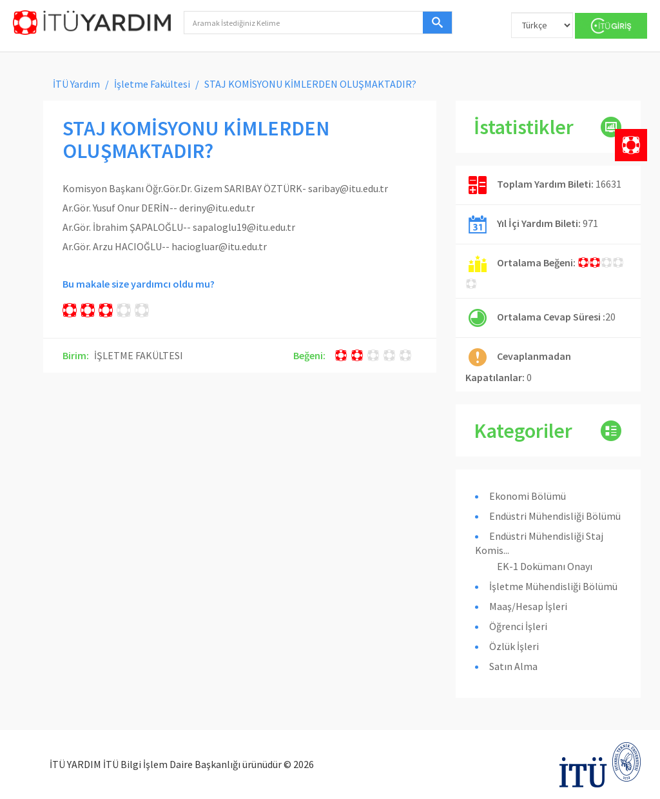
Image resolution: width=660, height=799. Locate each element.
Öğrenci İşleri (518, 626)
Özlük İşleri (514, 646)
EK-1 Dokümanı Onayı (544, 566)
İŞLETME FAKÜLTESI (138, 355)
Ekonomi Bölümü (527, 495)
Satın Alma (513, 666)
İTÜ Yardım (76, 83)
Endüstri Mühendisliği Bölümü (555, 515)
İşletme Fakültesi (152, 83)
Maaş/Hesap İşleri (528, 606)
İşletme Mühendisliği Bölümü (553, 586)
